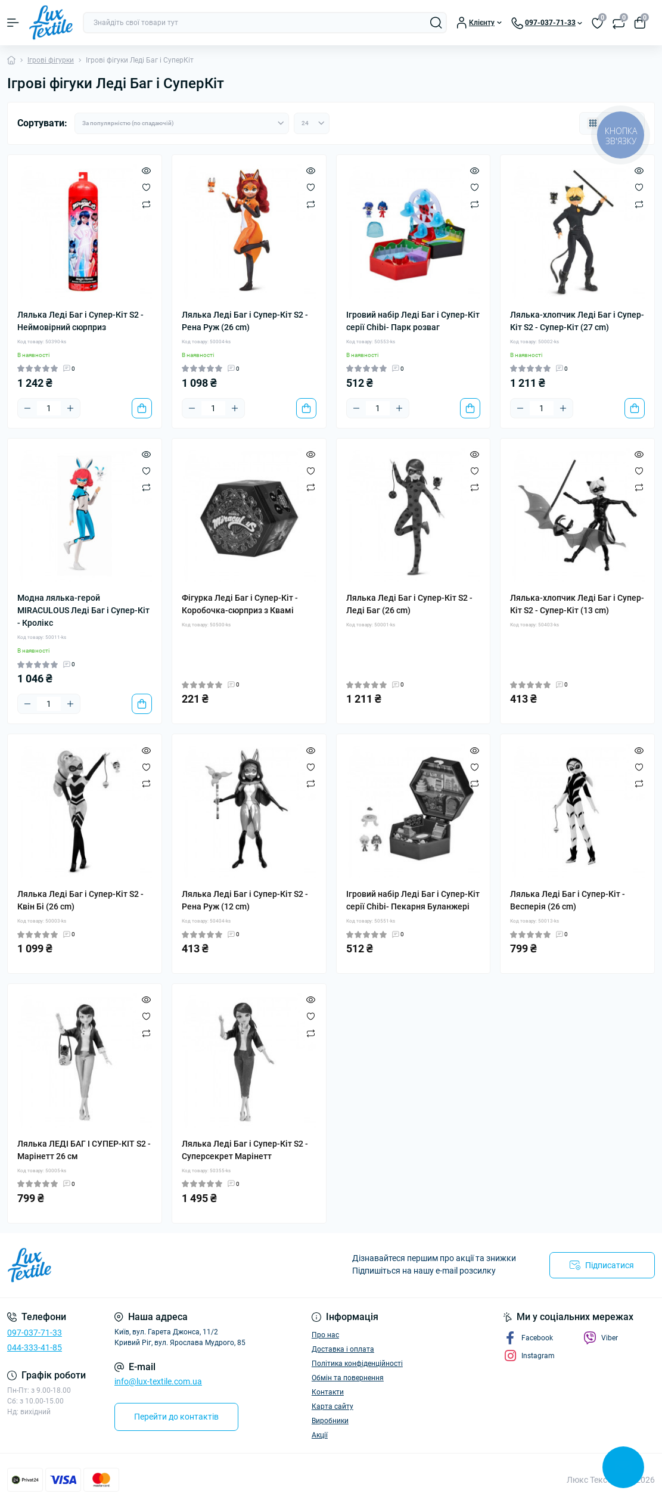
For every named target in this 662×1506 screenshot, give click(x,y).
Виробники (330, 1421)
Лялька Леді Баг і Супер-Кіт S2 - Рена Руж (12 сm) (245, 900)
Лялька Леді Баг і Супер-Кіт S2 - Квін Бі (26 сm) (80, 900)
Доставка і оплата (343, 1349)
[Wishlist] (146, 187)
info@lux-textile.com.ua (158, 1381)
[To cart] (142, 408)
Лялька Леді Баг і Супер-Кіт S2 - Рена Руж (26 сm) (245, 321)
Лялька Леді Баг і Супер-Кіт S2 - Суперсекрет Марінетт (245, 1150)
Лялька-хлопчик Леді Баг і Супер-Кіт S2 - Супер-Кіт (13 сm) (577, 604)
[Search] (436, 23)
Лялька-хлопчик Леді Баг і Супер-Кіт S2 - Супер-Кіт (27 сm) (577, 321)
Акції (320, 1435)
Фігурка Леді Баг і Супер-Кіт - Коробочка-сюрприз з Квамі (240, 604)
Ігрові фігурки (50, 60)
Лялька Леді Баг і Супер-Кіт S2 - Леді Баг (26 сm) (409, 604)
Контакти (328, 1392)
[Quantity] (49, 408)
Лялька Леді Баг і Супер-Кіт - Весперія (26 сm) (567, 900)
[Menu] (13, 22)
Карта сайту (332, 1406)
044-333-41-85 (34, 1347)
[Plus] (70, 408)
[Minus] (27, 408)
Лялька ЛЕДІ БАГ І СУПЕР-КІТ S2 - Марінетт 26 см (84, 1150)
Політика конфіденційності (357, 1363)
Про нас (325, 1335)
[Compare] (146, 204)
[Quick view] (146, 170)
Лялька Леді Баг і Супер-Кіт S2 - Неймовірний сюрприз (80, 321)
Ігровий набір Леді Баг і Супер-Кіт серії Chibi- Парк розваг (413, 321)
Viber (600, 1337)
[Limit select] (312, 123)
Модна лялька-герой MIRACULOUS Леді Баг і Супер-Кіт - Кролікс (83, 610)
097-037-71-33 (34, 1332)
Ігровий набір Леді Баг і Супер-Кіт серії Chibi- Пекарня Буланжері (413, 900)
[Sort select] (181, 123)
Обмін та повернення (348, 1378)
